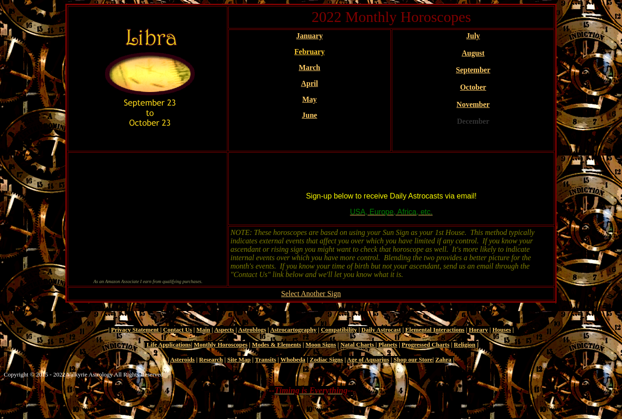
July (473, 36)
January (309, 36)
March (309, 67)
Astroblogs (252, 329)
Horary (478, 329)
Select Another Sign (311, 294)
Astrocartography (293, 329)
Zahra (443, 359)
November (473, 104)
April (309, 83)
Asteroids (182, 359)
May (309, 99)
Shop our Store (413, 359)
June (309, 115)
